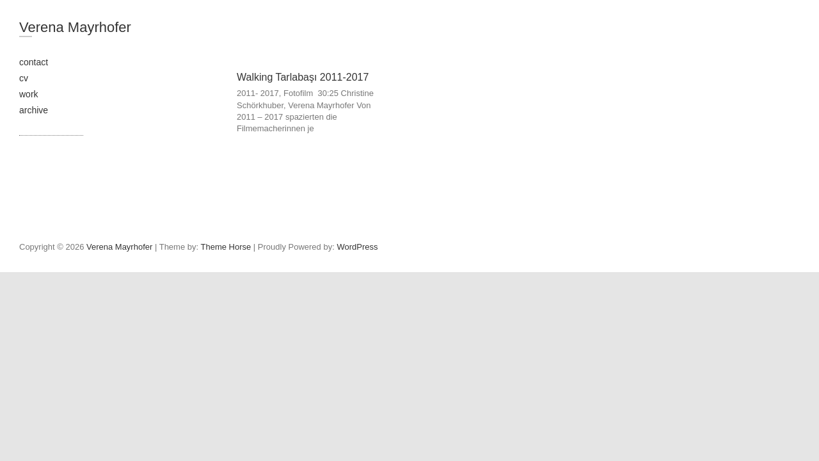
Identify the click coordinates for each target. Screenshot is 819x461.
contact (33, 62)
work (28, 94)
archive (33, 110)
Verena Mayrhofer (75, 27)
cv (23, 78)
